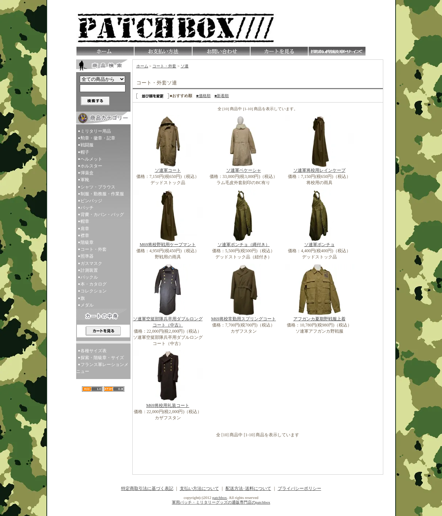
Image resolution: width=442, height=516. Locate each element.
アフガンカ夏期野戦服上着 (319, 318)
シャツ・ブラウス (97, 187)
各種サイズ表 (93, 350)
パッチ (87, 207)
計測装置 (89, 270)
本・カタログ (93, 284)
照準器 (87, 256)
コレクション (93, 291)
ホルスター (91, 165)
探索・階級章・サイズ (102, 357)
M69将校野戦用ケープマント (168, 244)
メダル (87, 305)
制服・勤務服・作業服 (102, 193)
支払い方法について (199, 488)
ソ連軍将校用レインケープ (319, 170)
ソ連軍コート (168, 170)
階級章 (87, 242)
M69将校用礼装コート (167, 405)
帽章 (84, 221)
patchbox (219, 497)
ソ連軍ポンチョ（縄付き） (244, 244)
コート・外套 (93, 249)
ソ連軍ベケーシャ (243, 170)
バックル (89, 277)
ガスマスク (91, 263)
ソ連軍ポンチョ (319, 244)
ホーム (142, 66)
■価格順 (203, 95)
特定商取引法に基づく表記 (147, 488)
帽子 (84, 152)
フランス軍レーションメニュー (102, 368)
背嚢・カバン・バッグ (102, 214)
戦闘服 (87, 144)
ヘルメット (91, 159)
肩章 (84, 228)
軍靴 (84, 179)
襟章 (84, 235)
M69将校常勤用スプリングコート (243, 318)
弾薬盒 (87, 172)
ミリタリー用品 (95, 131)
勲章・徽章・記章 (97, 138)
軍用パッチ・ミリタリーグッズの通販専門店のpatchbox (221, 502)
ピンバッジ (91, 200)
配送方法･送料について (248, 488)
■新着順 (222, 95)
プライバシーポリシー (299, 488)
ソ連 (185, 66)
